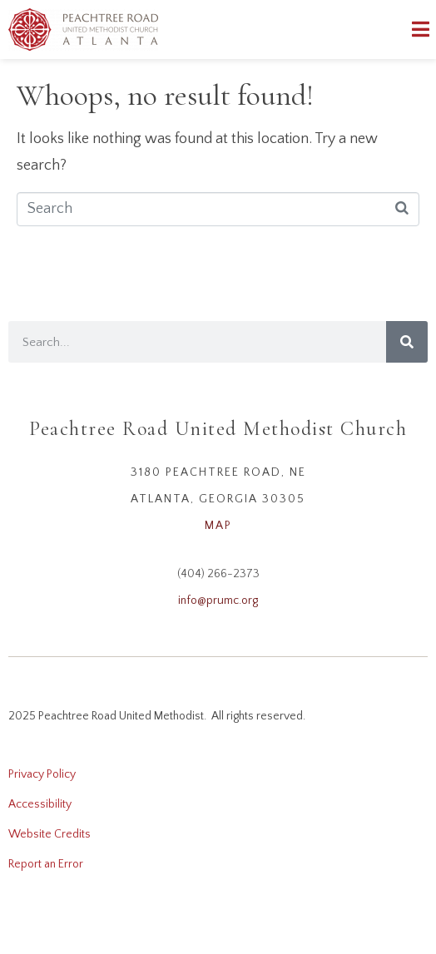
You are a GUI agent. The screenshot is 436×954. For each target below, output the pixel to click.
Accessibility (40, 804)
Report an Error (45, 864)
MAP (218, 525)
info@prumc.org (218, 600)
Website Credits (49, 834)
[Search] (407, 342)
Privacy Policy (42, 774)
